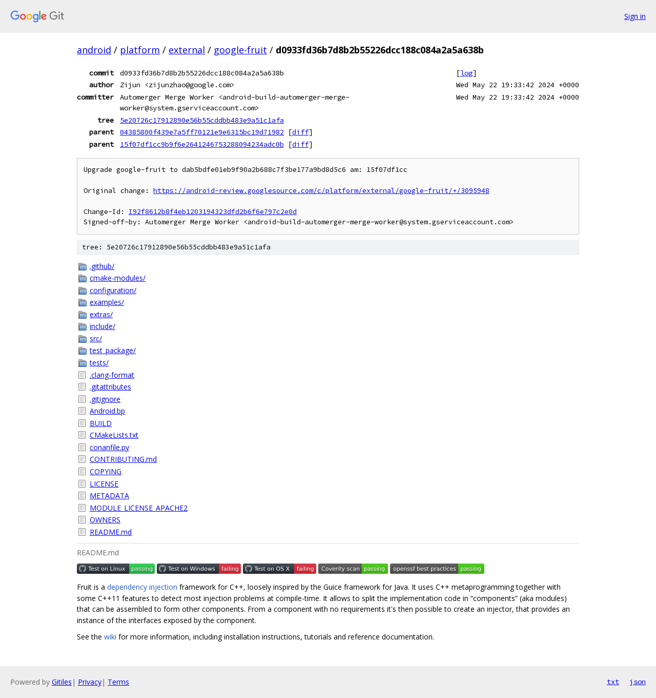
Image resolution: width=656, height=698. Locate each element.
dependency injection (142, 587)
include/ (102, 326)
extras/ (101, 314)
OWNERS (105, 520)
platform (140, 50)
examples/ (107, 302)
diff (300, 132)
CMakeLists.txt (114, 435)
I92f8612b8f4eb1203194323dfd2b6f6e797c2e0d (213, 211)
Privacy (89, 682)
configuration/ (113, 290)
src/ (96, 338)
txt (613, 681)
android (94, 50)
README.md (111, 532)
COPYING (105, 471)
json (637, 681)
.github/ (102, 266)
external (187, 50)
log (466, 72)
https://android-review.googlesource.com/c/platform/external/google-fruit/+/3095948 (321, 190)
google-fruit (240, 50)
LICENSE (104, 484)
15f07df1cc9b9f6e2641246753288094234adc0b (202, 144)
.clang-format (112, 375)
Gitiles (62, 682)
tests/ (99, 362)
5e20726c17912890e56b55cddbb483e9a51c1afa (202, 120)
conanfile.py (109, 447)
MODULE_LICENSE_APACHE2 (139, 508)
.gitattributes (110, 387)
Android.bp (107, 411)
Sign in (635, 16)
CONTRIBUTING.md (123, 459)
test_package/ (113, 350)
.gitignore (105, 399)
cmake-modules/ (118, 278)
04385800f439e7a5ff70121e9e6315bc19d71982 (202, 132)
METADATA (109, 495)
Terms (118, 682)
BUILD (101, 423)
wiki (110, 637)
